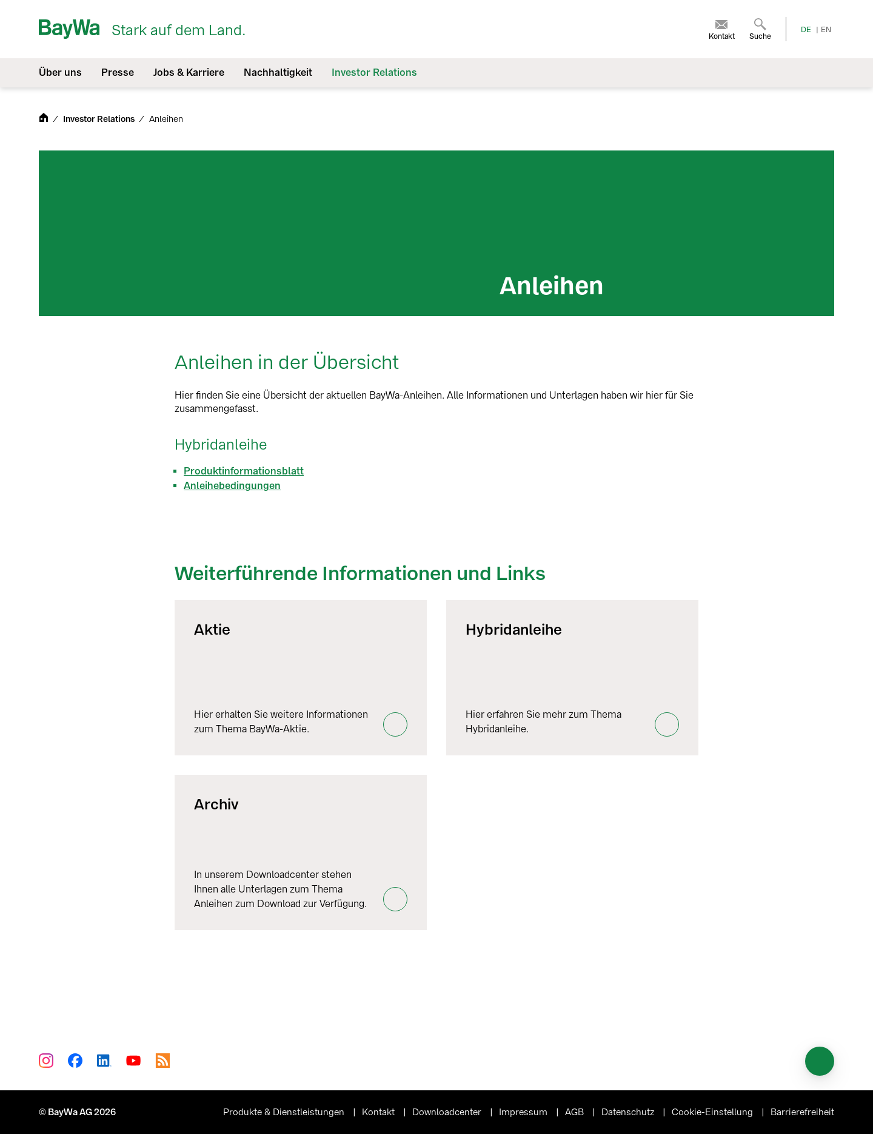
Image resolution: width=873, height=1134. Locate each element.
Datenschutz (629, 1112)
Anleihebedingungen (232, 485)
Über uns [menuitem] (60, 72)
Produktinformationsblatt (244, 471)
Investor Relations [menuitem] (374, 72)
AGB (575, 1112)
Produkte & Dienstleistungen (285, 1112)
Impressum (524, 1112)
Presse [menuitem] (117, 72)
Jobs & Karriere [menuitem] (188, 72)
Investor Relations (99, 119)
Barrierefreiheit (802, 1112)
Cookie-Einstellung (713, 1112)
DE (806, 29)
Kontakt (379, 1112)
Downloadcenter (448, 1112)
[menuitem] (722, 29)
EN (826, 29)
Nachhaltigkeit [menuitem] (278, 72)
